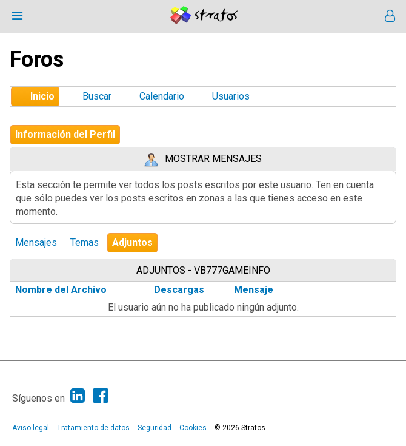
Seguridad (154, 428)
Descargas (179, 290)
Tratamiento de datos (93, 428)
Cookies (193, 428)
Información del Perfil (65, 134)
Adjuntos (132, 242)
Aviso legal (30, 428)
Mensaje (253, 290)
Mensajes (36, 242)
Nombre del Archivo (67, 290)
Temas (84, 242)
